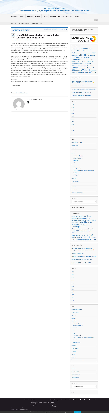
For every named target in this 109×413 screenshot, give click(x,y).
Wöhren (25, 93)
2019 (73, 121)
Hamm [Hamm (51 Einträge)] (87, 55)
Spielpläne (74, 151)
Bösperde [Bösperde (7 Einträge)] (80, 51)
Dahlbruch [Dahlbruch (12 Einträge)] (75, 53)
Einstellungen (77, 412)
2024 (73, 107)
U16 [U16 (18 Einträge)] (73, 70)
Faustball (30, 16)
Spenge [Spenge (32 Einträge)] (75, 67)
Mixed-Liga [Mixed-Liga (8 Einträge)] (91, 61)
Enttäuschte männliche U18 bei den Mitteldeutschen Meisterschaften (21, 29)
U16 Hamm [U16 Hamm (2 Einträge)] (77, 70)
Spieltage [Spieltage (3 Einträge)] (80, 68)
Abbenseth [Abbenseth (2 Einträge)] (74, 48)
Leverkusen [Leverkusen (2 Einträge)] (87, 59)
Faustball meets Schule (77, 142)
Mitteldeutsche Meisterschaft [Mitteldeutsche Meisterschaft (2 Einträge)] (81, 61)
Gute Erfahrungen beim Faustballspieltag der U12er (84, 89)
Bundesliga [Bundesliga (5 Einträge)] (74, 51)
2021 (73, 116)
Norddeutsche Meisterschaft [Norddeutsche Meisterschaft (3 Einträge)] (85, 63)
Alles (24, 40)
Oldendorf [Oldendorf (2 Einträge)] (83, 65)
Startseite (14, 16)
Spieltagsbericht (29, 40)
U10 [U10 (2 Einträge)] (86, 68)
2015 (73, 133)
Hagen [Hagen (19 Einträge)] (93, 53)
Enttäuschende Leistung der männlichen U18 (54, 29)
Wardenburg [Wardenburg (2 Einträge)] (74, 72)
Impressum (53, 16)
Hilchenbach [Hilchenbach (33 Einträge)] (77, 57)
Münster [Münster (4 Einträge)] (74, 63)
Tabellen (74, 153)
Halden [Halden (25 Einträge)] (81, 55)
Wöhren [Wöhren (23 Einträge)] (92, 72)
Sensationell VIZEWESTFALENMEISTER (81, 95)
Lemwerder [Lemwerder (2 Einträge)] (82, 59)
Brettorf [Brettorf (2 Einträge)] (90, 48)
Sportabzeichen (76, 172)
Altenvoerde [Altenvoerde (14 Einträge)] (84, 49)
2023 (73, 110)
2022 (73, 113)
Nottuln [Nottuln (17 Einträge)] (74, 65)
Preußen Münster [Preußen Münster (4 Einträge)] (89, 65)
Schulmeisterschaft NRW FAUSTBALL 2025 (82, 92)
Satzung (77, 16)
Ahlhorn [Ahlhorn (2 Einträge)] (77, 48)
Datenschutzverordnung (65, 16)
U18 (19, 23)
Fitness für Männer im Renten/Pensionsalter (83, 170)
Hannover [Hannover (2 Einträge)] (93, 55)
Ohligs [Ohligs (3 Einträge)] (79, 65)
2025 (73, 104)
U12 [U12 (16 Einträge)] (88, 68)
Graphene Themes (23, 409)
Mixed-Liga (13, 23)
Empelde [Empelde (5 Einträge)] (88, 53)
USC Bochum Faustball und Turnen (54, 8)
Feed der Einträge (76, 371)
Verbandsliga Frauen (37, 23)
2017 (73, 127)
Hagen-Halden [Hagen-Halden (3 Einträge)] (75, 55)
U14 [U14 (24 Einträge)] (92, 68)
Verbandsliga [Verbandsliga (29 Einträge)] (88, 70)
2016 (73, 130)
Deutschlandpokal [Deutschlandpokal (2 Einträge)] (82, 53)
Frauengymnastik (77, 168)
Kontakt (45, 16)
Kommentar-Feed (76, 374)
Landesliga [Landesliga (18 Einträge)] (76, 59)
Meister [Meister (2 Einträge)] (91, 59)
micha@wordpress (17, 40)
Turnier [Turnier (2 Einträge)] (83, 68)
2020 (73, 119)
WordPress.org (75, 377)
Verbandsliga (20, 93)
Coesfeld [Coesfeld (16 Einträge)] (86, 51)
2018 (73, 124)
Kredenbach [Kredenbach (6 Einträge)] (86, 57)
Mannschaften (75, 145)
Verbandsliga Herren (26, 23)
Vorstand (37, 16)
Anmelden (74, 369)
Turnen (21, 16)
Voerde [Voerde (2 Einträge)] (95, 70)
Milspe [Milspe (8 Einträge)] (74, 61)
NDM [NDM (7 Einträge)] (77, 63)
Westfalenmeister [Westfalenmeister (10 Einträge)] (83, 72)
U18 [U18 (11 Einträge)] (80, 70)
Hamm (14, 93)
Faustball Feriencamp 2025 (78, 86)
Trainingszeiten (76, 175)
